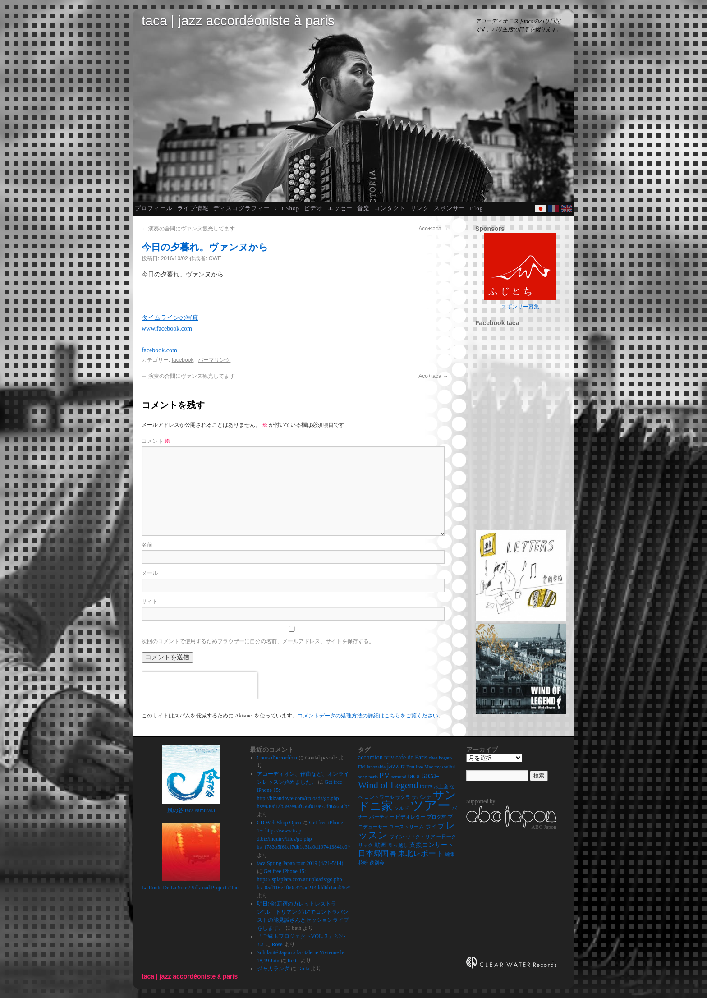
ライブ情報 (193, 208)
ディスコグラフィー (241, 208)
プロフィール (154, 208)
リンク (419, 208)
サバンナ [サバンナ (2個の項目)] (422, 797)
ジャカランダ (273, 969)
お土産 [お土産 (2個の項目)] (440, 786)
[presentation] (199, 685)
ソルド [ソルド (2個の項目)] (401, 808)
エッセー (340, 208)
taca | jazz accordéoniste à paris (238, 20)
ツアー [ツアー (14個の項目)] (430, 805)
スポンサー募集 (520, 307)
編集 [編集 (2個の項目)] (450, 854)
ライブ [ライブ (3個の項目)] (434, 826)
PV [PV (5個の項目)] (384, 775)
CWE (215, 258)
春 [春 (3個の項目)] (393, 854)
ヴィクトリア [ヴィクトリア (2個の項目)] (420, 836)
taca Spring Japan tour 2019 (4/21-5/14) (300, 863)
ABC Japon (543, 827)
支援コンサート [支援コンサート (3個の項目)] (431, 845)
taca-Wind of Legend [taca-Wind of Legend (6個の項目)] (398, 780)
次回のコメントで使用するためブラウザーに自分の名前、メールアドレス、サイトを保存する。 (258, 641)
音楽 (363, 208)
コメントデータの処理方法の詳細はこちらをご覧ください (368, 716)
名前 (147, 545)
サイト (150, 601)
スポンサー (449, 208)
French (553, 208)
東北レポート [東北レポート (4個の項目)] (421, 853)
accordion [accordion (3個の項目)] (370, 757)
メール (150, 573)
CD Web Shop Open (279, 822)
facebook (183, 360)
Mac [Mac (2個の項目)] (428, 766)
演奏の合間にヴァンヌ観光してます (188, 228)
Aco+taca (433, 228)
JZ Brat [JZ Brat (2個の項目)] (407, 766)
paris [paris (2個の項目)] (373, 776)
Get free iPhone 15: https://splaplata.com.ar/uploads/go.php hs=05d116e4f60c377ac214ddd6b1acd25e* (304, 879)
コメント (156, 441)
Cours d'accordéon (277, 757)
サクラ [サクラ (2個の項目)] (402, 797)
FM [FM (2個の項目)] (361, 766)
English (566, 208)
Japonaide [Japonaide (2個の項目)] (376, 766)
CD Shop (287, 208)
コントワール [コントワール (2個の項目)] (379, 797)
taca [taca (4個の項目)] (414, 776)
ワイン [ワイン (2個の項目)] (396, 836)
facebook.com (159, 350)
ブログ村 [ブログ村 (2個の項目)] (436, 816)
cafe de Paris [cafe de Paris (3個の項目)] (411, 757)
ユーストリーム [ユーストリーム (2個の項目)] (406, 826)
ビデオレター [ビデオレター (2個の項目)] (410, 816)
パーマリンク (214, 360)
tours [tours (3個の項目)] (426, 786)
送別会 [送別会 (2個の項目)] (376, 862)
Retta (293, 960)
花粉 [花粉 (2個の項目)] (363, 862)
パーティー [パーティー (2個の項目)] (381, 816)
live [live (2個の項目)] (419, 766)
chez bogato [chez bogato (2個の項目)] (440, 757)
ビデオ (313, 208)
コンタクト (390, 208)
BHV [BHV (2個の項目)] (389, 757)
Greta (304, 969)
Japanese (540, 208)
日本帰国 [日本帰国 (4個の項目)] (373, 853)
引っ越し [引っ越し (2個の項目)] (398, 845)
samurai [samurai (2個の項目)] (399, 776)
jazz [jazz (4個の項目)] (393, 766)
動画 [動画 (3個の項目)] (380, 845)
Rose (277, 944)
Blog (476, 208)
